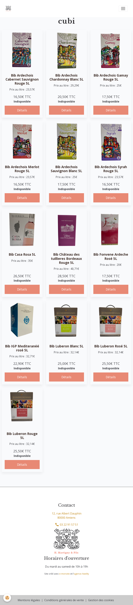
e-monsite (64, 573)
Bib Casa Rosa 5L (22, 254)
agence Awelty (81, 573)
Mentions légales (29, 600)
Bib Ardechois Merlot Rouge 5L (22, 168)
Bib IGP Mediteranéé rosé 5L (22, 348)
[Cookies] (7, 598)
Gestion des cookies (101, 600)
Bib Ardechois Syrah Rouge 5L (111, 168)
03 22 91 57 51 (66, 525)
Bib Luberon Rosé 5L (110, 346)
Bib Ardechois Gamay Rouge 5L (111, 77)
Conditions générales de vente (64, 600)
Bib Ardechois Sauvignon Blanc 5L (66, 168)
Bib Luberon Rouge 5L (22, 435)
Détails (22, 110)
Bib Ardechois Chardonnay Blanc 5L (66, 77)
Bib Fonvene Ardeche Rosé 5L (110, 256)
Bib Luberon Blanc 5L (66, 346)
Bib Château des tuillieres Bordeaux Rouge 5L (66, 258)
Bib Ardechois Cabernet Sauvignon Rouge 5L (22, 79)
